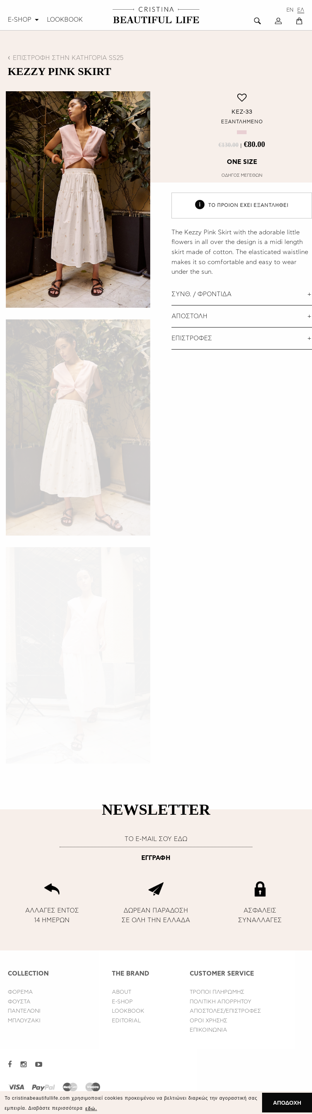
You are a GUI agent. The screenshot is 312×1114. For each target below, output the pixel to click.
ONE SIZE (242, 162)
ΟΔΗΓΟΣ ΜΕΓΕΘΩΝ (241, 175)
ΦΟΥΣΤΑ (19, 1002)
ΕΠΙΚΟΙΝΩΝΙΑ (208, 1030)
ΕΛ (300, 10)
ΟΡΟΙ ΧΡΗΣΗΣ (208, 1021)
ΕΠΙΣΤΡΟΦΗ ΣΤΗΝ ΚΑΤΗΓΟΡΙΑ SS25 (68, 58)
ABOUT (121, 992)
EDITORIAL (126, 1021)
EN (289, 10)
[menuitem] (24, 19)
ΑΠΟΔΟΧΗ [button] (287, 1103)
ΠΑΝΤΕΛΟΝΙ (24, 1011)
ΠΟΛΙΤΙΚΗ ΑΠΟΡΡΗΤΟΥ (220, 1002)
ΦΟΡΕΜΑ (20, 992)
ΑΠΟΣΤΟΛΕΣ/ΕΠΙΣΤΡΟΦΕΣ (225, 1011)
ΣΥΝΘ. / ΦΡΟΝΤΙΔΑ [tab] (201, 294)
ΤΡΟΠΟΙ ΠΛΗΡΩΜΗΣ (217, 992)
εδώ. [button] (91, 1108)
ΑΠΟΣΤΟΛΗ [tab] (189, 316)
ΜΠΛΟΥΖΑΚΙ (24, 1021)
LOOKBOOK (65, 20)
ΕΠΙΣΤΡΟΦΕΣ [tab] (191, 338)
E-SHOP (19, 20)
